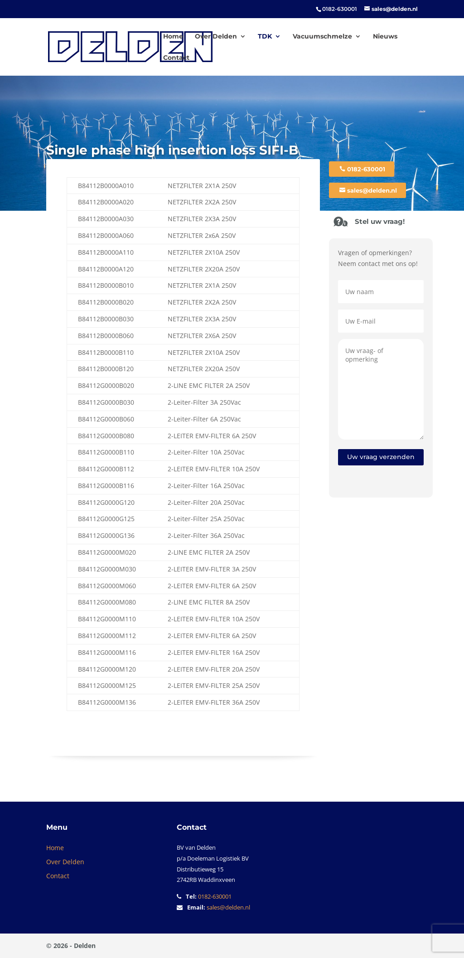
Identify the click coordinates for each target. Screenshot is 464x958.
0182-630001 (366, 169)
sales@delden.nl (372, 190)
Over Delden (216, 36)
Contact (176, 58)
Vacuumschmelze (322, 36)
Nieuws (385, 36)
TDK (265, 36)
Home (173, 36)
